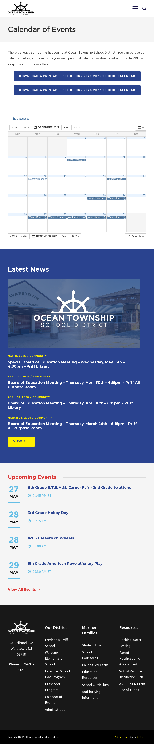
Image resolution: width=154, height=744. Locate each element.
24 (124, 195)
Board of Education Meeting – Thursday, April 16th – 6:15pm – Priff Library (70, 405)
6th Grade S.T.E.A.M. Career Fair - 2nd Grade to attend (80, 487)
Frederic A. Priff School (56, 642)
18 (144, 176)
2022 (77, 127)
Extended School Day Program (57, 674)
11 (144, 157)
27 (45, 214)
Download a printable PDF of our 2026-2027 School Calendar (77, 90)
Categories (22, 118)
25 (144, 195)
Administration (56, 709)
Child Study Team (95, 665)
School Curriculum (95, 684)
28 (65, 214)
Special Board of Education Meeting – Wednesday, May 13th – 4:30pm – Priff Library (66, 364)
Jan (67, 127)
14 (65, 176)
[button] (135, 8)
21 (65, 195)
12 (25, 176)
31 (124, 214)
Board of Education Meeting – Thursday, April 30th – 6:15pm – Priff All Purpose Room (74, 384)
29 (85, 214)
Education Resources (90, 674)
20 (45, 195)
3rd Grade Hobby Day (48, 513)
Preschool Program (52, 686)
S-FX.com (141, 736)
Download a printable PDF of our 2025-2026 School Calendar (77, 76)
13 (45, 176)
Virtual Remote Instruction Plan (131, 674)
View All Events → (24, 590)
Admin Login (121, 736)
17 (124, 176)
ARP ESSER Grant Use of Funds (132, 686)
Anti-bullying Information (91, 694)
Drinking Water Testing (130, 642)
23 (104, 195)
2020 (15, 127)
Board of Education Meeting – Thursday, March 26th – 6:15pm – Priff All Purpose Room (72, 426)
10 (124, 157)
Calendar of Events (53, 699)
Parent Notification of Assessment (130, 658)
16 (104, 176)
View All (21, 441)
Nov (26, 127)
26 (25, 214)
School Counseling (90, 655)
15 (85, 176)
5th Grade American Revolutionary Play (65, 563)
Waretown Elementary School (53, 658)
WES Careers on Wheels (51, 538)
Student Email (92, 645)
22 (85, 195)
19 (25, 195)
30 (104, 214)
